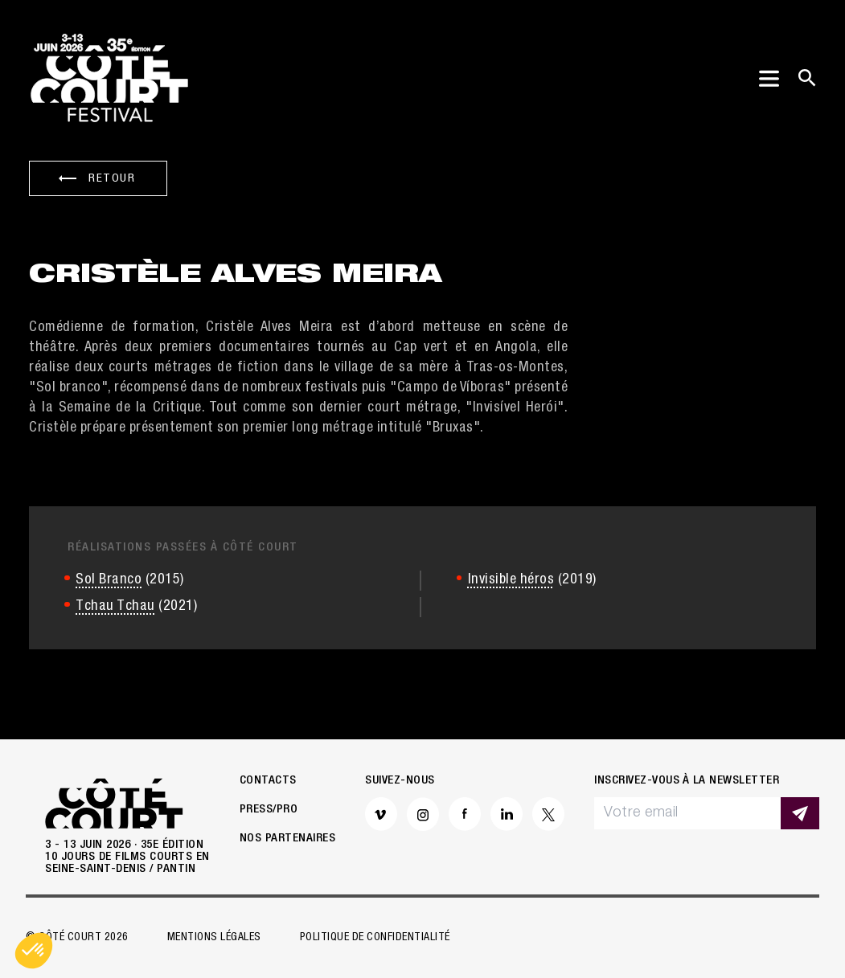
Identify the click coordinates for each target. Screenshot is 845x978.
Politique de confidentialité (375, 937)
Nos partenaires (288, 839)
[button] (33, 950)
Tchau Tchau (115, 606)
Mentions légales (214, 937)
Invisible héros (511, 580)
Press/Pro (269, 810)
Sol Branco (109, 580)
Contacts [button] (268, 781)
